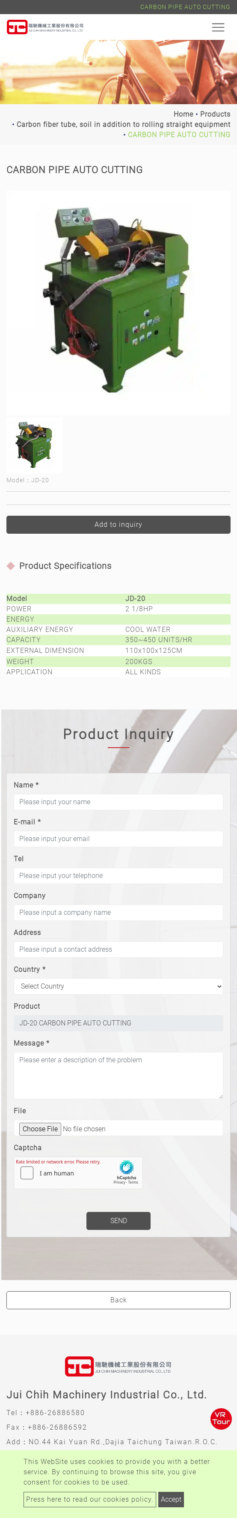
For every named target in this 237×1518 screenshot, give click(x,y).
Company (30, 896)
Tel (19, 859)
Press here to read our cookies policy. (90, 1499)
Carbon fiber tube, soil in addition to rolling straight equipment (124, 124)
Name (26, 785)
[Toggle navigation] (218, 27)
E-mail (27, 822)
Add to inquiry (118, 524)
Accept (171, 1499)
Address (27, 933)
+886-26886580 (55, 1413)
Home (183, 114)
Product (27, 1006)
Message (32, 1043)
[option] (118, 303)
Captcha (28, 1148)
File (20, 1111)
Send (118, 1221)
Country (30, 969)
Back (118, 1300)
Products (215, 114)
